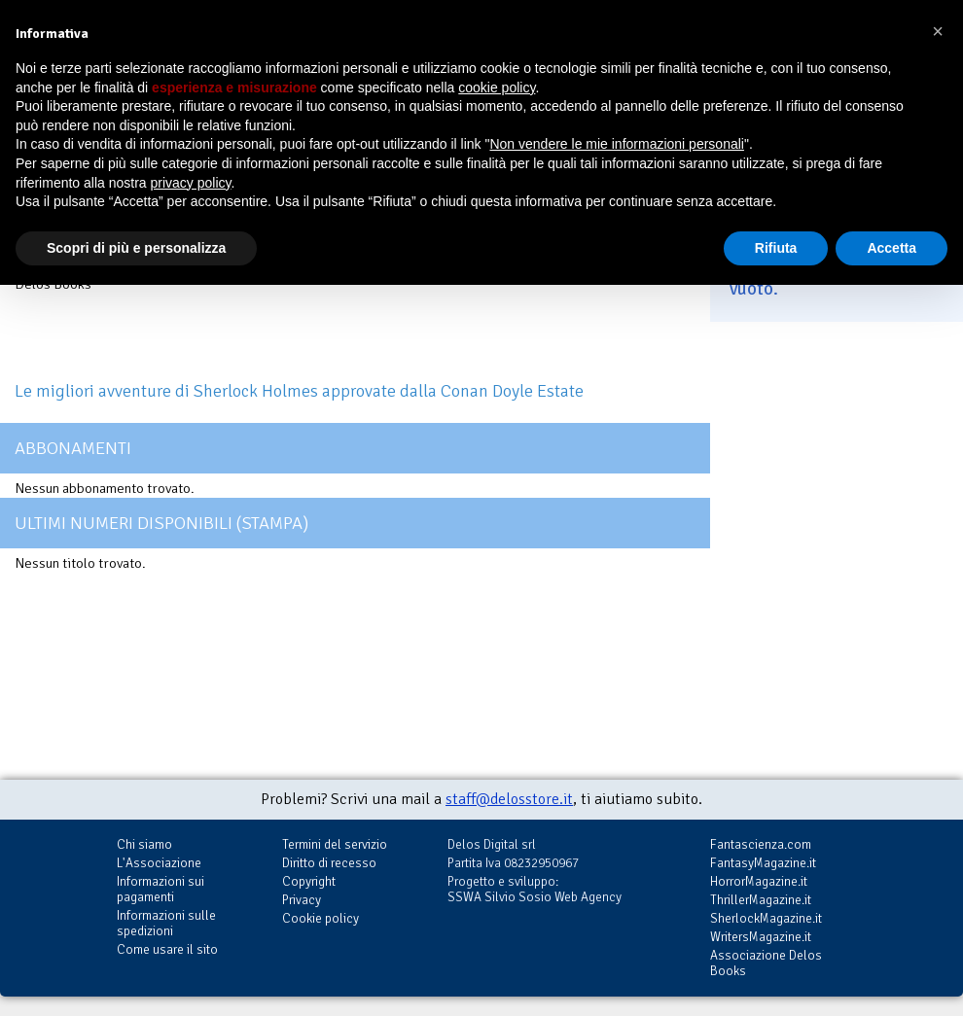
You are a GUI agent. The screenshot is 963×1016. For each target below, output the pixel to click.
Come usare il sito (167, 949)
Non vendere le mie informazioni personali (616, 144)
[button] (937, 31)
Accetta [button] (891, 248)
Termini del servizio (334, 844)
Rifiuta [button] (776, 248)
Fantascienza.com (760, 844)
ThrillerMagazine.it (760, 900)
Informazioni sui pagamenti (160, 889)
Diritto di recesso (329, 863)
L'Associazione (159, 863)
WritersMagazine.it (760, 936)
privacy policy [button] (191, 183)
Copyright (309, 881)
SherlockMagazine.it (766, 918)
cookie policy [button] (496, 87)
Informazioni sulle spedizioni (166, 923)
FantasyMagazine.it (763, 863)
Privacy (301, 900)
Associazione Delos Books (766, 963)
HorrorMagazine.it (758, 881)
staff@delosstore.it (509, 799)
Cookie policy (320, 918)
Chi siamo (144, 844)
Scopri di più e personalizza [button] (136, 248)
